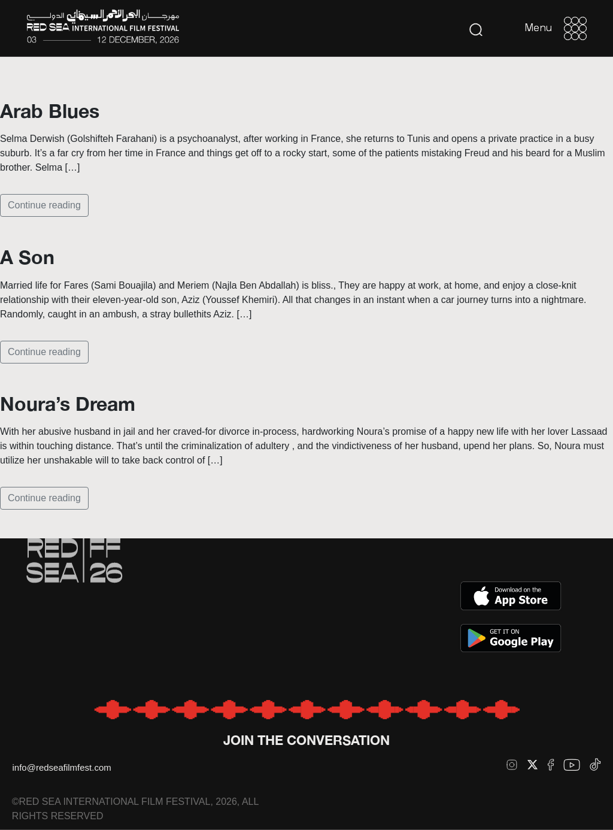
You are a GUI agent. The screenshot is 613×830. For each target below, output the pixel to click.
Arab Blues (49, 110)
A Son (27, 257)
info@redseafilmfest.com (61, 767)
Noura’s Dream (67, 403)
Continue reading (44, 205)
